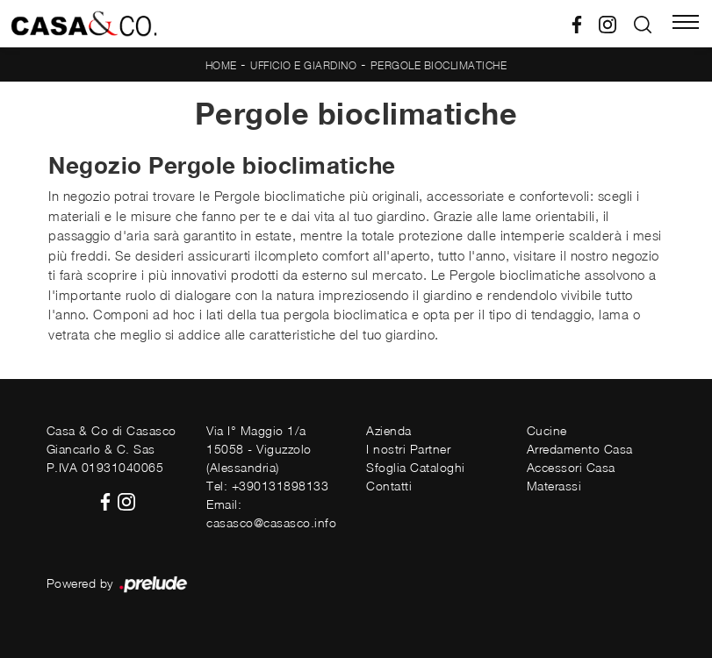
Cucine (547, 430)
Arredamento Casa (580, 448)
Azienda (389, 430)
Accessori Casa (571, 467)
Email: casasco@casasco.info (271, 513)
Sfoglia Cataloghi (415, 467)
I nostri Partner (408, 448)
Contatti (389, 485)
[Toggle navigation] (685, 23)
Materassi (554, 485)
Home (221, 65)
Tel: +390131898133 (267, 485)
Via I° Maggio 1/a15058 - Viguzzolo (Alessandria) (259, 449)
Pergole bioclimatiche (438, 65)
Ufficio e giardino (303, 65)
